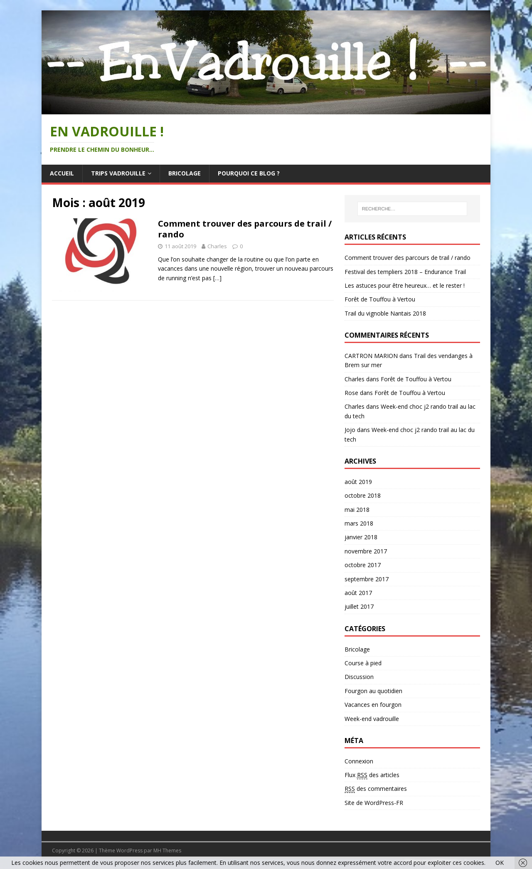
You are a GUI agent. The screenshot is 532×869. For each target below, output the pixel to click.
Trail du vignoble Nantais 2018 (385, 313)
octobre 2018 (363, 495)
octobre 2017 (363, 565)
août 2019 (358, 482)
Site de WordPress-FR (374, 803)
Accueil (62, 173)
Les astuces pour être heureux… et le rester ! (405, 285)
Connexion (359, 761)
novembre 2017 (366, 551)
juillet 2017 (359, 606)
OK (499, 863)
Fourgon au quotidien (373, 691)
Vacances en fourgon (373, 705)
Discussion (359, 677)
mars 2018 (359, 523)
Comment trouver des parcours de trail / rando (245, 229)
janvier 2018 (361, 537)
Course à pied (363, 663)
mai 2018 (357, 510)
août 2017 (358, 593)
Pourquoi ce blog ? (249, 173)
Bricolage (184, 173)
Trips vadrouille (118, 173)
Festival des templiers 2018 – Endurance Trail (405, 272)
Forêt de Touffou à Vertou (380, 299)
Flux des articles (372, 775)
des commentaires (376, 789)
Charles (217, 246)
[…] (217, 278)
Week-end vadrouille (372, 719)
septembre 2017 (367, 579)
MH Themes (167, 850)
